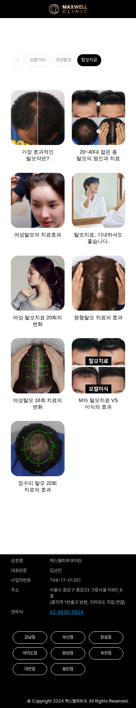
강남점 (29, 637)
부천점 (105, 653)
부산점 (67, 637)
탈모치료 (89, 60)
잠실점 (105, 637)
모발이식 (38, 60)
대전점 (29, 668)
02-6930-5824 (66, 612)
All (17, 60)
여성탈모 (63, 60)
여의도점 (29, 653)
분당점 (67, 653)
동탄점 (67, 668)
